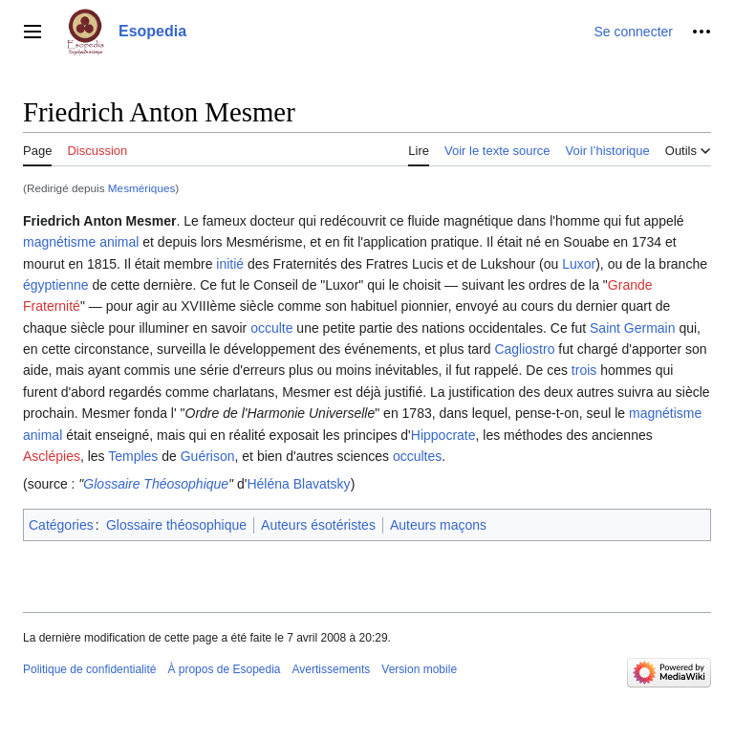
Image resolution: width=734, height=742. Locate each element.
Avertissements (331, 669)
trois (584, 370)
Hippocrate (443, 435)
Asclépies (51, 456)
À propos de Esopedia (223, 669)
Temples (133, 456)
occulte (271, 328)
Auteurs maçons (438, 525)
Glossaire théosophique (176, 525)
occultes (417, 456)
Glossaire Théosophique (155, 483)
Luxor (578, 264)
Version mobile (419, 669)
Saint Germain (632, 328)
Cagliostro (524, 349)
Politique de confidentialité (89, 669)
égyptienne (56, 285)
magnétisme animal (81, 242)
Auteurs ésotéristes (318, 525)
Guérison (208, 456)
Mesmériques (142, 188)
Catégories (61, 525)
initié (230, 264)
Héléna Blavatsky (298, 483)
